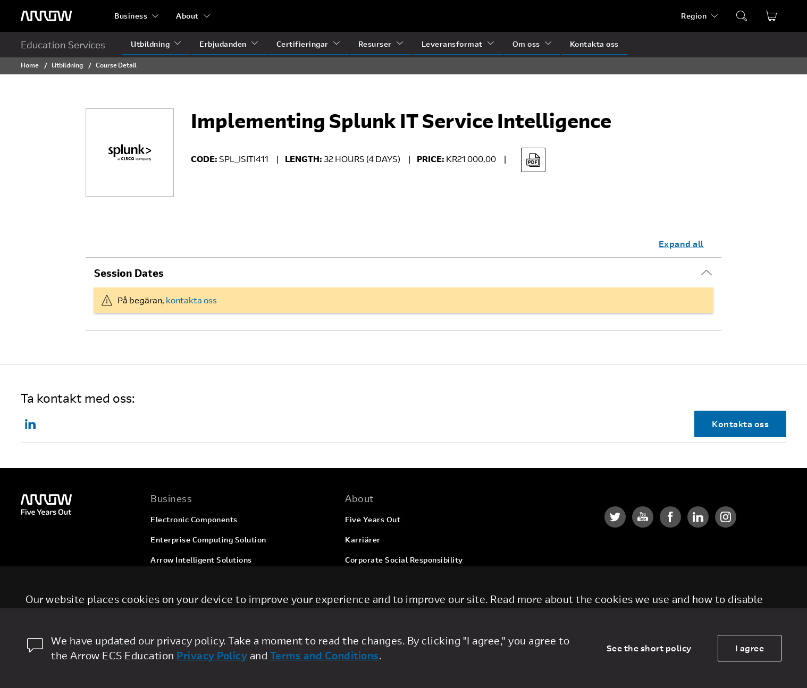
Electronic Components (194, 519)
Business (130, 16)
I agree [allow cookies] (749, 647)
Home (30, 65)
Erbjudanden (223, 44)
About (187, 16)
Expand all (681, 243)
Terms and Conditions (324, 655)
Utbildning (150, 44)
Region (694, 16)
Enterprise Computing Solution (208, 539)
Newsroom (365, 600)
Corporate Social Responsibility (404, 560)
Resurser (375, 44)
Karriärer (363, 539)
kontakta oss (191, 299)
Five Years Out (372, 519)
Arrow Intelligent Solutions (201, 560)
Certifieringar (302, 44)
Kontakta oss (594, 44)
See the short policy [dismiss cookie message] (649, 647)
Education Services (63, 44)
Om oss (526, 44)
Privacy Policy (211, 655)
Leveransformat (452, 44)
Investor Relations (379, 580)
